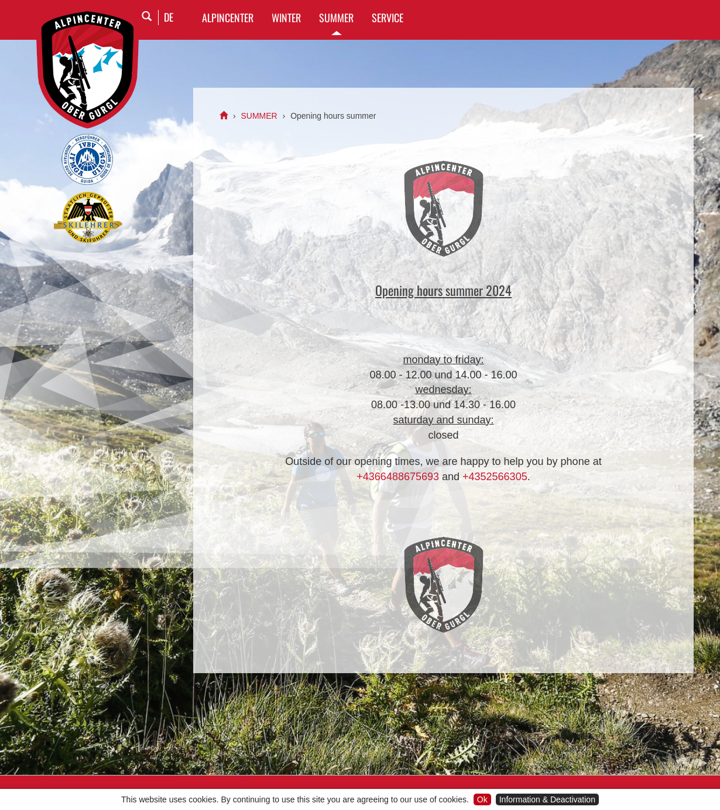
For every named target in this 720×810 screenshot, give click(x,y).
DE (168, 17)
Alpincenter (227, 17)
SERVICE (387, 17)
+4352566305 (494, 476)
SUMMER (336, 17)
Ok (482, 799)
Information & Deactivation (547, 799)
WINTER (286, 17)
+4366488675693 (397, 476)
